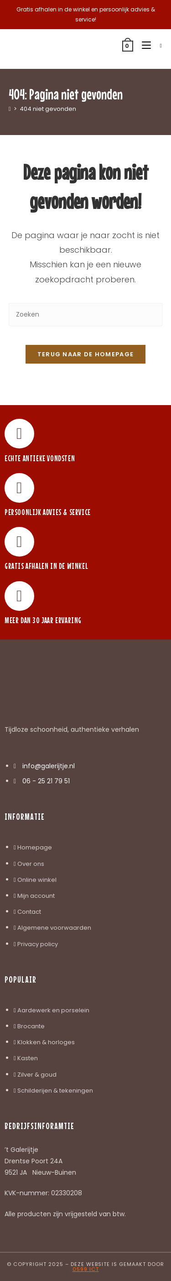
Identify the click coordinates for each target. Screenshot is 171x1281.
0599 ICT (86, 1269)
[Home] (10, 108)
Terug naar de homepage (85, 354)
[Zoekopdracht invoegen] (86, 314)
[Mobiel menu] (144, 45)
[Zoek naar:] (157, 45)
